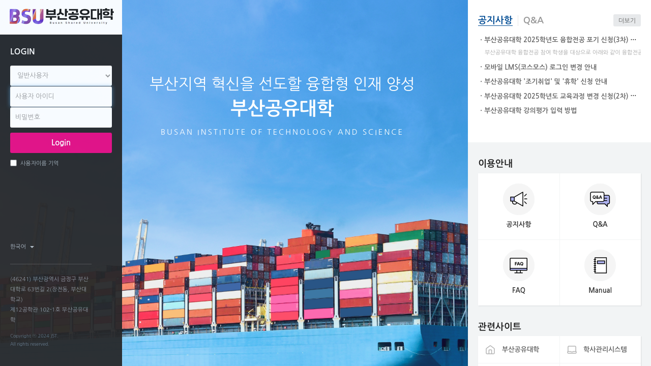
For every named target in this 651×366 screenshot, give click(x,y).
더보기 (627, 21)
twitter (84, 246)
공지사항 (495, 20)
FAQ (518, 290)
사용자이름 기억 (34, 163)
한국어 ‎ (22, 247)
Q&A (533, 20)
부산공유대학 (520, 349)
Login (61, 142)
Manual (600, 290)
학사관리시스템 (605, 349)
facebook (66, 246)
